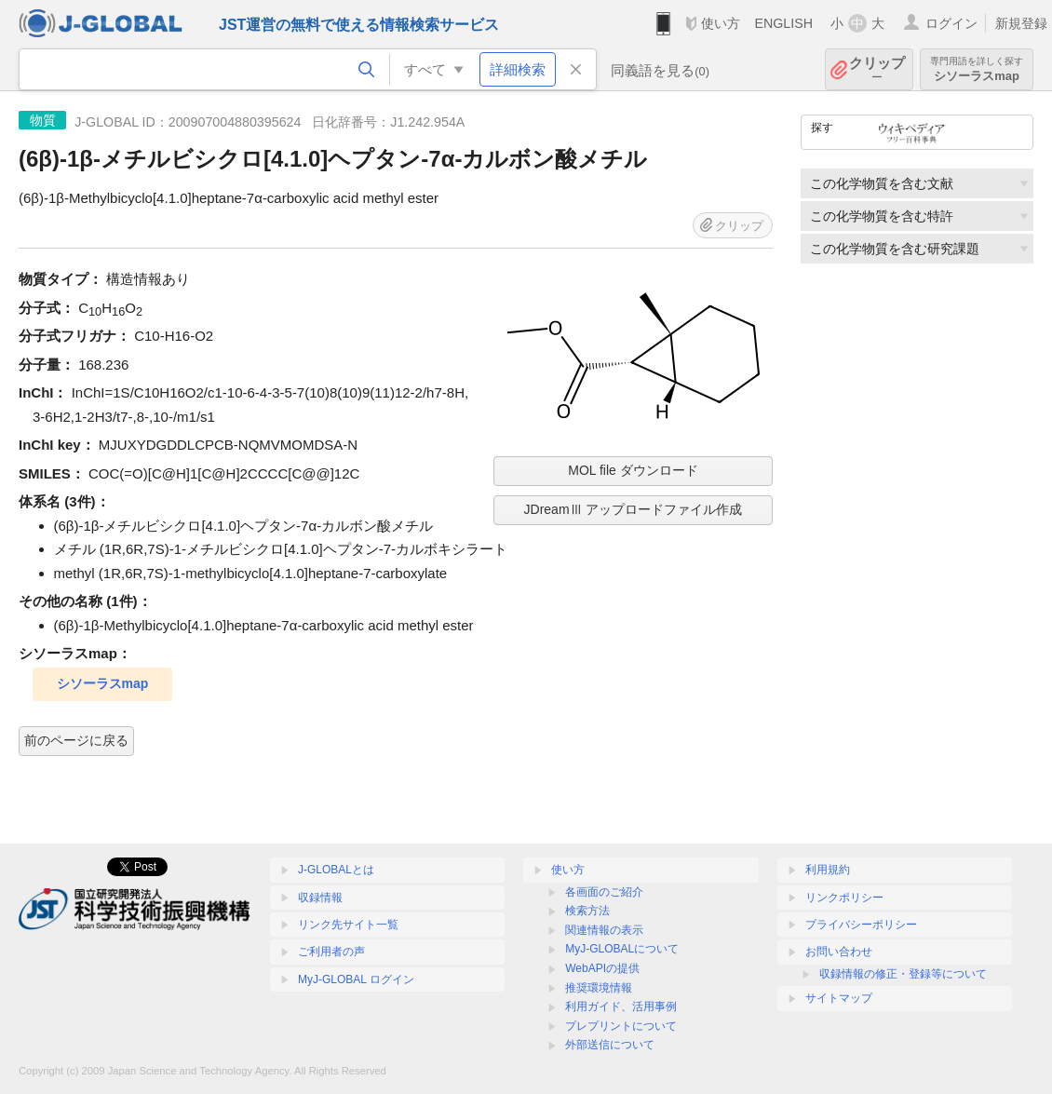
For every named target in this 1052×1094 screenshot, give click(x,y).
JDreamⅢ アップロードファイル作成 (633, 509)
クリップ (877, 69)
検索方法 (587, 910)
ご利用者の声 (331, 951)
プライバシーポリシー (861, 924)
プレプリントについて (621, 1026)
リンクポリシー (844, 897)
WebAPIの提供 (602, 968)
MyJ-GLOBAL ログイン (356, 979)
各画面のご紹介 (604, 891)
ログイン (951, 23)
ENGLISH (783, 23)
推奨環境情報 (598, 987)
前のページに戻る (76, 740)
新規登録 (1021, 23)
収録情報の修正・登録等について (903, 973)
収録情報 (320, 897)
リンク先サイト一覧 (348, 924)
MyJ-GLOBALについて (622, 948)
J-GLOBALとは (336, 869)
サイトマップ (838, 998)
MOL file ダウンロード (633, 470)
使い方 (720, 23)
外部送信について (609, 1044)
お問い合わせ (838, 951)
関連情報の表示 (604, 930)
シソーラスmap (976, 69)
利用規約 (827, 869)
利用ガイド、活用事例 (621, 1006)
